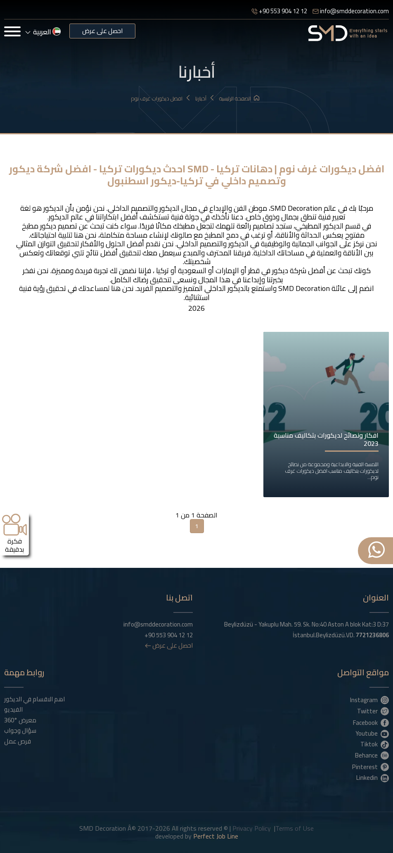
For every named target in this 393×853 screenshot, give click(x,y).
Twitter (373, 711)
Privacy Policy (251, 828)
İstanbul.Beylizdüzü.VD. (341, 635)
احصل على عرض (102, 31)
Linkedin (372, 777)
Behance (372, 755)
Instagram (369, 699)
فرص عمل (17, 741)
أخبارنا (205, 98)
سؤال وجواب (20, 730)
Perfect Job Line (215, 836)
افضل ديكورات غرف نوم (161, 98)
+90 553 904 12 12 (279, 11)
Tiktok (374, 744)
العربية (43, 31)
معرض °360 (20, 720)
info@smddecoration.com (351, 11)
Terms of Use (294, 828)
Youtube (372, 733)
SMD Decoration (296, 208)
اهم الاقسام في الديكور (34, 699)
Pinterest (370, 766)
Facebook (371, 722)
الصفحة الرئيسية (239, 98)
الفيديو (13, 709)
